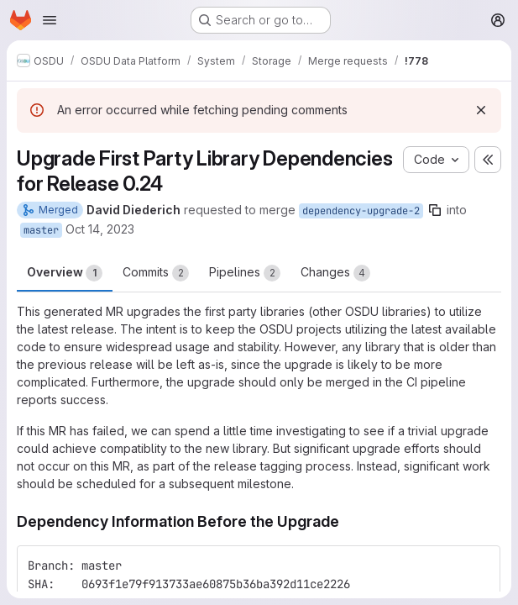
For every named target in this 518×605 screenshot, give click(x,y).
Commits (156, 273)
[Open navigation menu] (49, 20)
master (41, 230)
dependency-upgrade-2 (361, 211)
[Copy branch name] (435, 210)
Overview (64, 273)
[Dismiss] (481, 110)
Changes (335, 273)
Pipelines (244, 273)
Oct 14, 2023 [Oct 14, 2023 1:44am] (99, 229)
